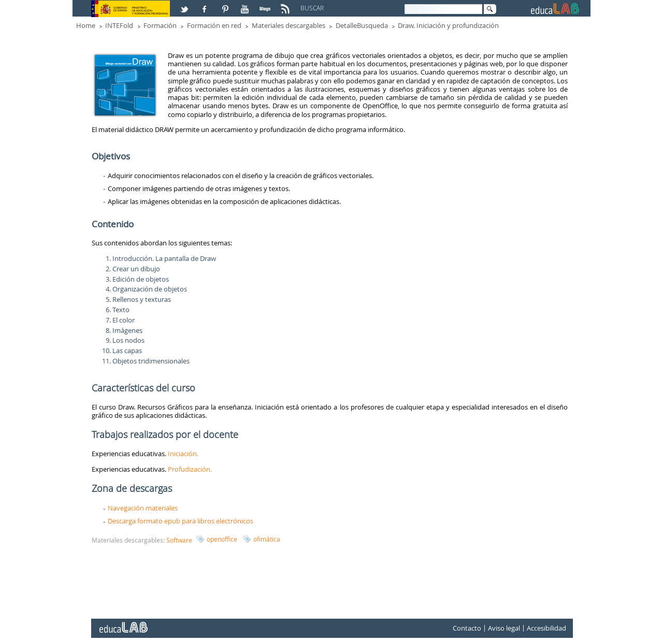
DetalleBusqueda (362, 25)
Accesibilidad (546, 628)
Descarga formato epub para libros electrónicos (180, 521)
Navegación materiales (143, 508)
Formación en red (214, 25)
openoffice (222, 539)
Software (179, 540)
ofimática (266, 539)
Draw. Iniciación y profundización (448, 25)
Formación (160, 25)
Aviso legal (504, 628)
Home (85, 25)
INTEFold (119, 25)
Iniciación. (184, 453)
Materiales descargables (288, 25)
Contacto (467, 628)
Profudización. (190, 469)
